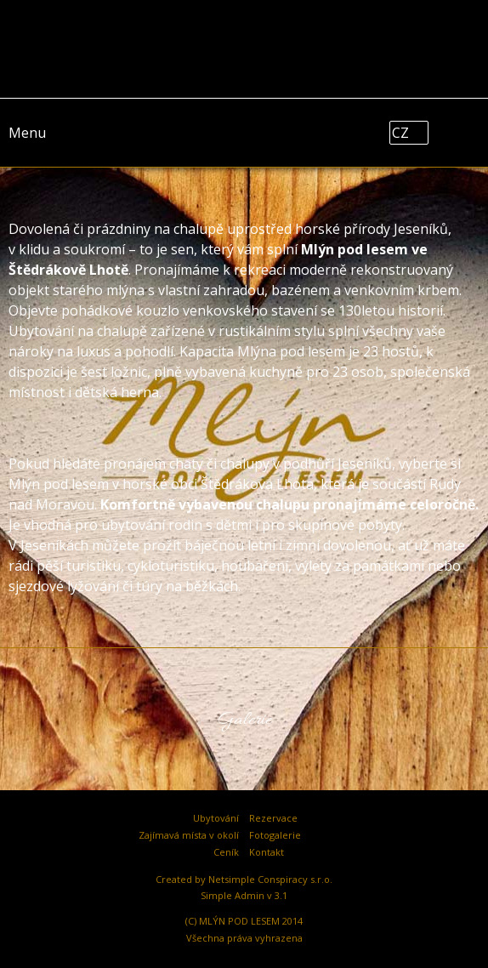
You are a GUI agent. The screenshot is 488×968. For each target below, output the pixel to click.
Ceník (226, 852)
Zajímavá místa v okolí (189, 834)
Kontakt (266, 852)
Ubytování (216, 817)
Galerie (244, 720)
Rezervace (273, 817)
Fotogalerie (275, 834)
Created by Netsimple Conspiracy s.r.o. (244, 879)
